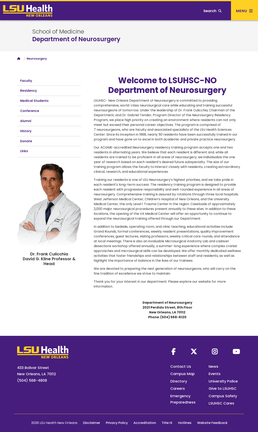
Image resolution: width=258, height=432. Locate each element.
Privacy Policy (117, 422)
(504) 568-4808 (32, 380)
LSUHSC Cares (221, 403)
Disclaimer (91, 422)
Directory (178, 381)
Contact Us (180, 366)
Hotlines (184, 422)
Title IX (167, 422)
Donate (26, 141)
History (25, 131)
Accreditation (144, 422)
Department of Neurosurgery (76, 39)
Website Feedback (212, 422)
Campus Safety (223, 395)
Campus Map (182, 373)
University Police (223, 381)
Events (215, 373)
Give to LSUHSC (222, 388)
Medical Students (34, 101)
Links (24, 151)
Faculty (26, 81)
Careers (177, 388)
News (213, 366)
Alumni (25, 121)
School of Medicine (58, 31)
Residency (28, 91)
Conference (29, 111)
